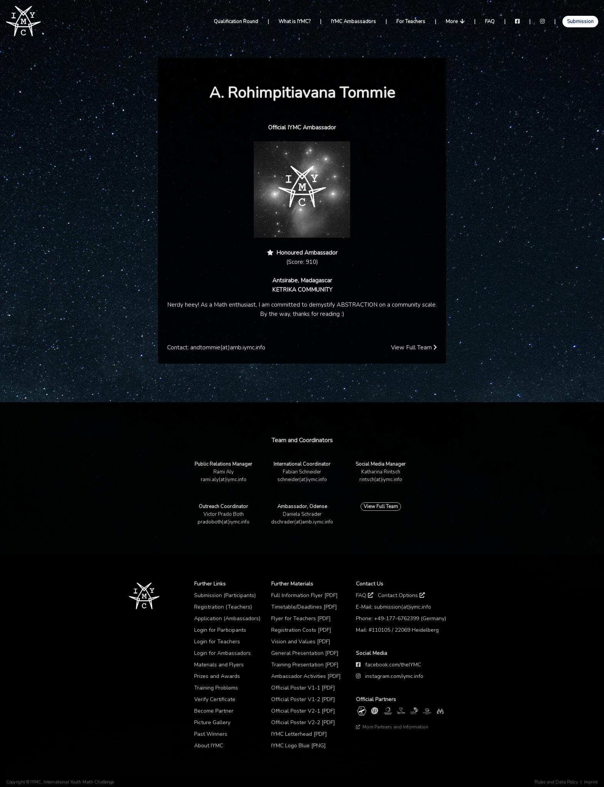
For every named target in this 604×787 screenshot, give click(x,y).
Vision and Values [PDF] (301, 641)
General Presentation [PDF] (305, 653)
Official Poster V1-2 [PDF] (303, 699)
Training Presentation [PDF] (305, 664)
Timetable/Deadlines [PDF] (304, 607)
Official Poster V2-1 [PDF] (303, 711)
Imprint (591, 782)
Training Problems (216, 687)
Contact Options (401, 595)
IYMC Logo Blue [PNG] (298, 745)
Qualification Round (236, 21)
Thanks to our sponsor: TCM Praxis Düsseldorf (403, 738)
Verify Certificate (214, 699)
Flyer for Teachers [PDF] (301, 618)
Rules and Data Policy (556, 782)
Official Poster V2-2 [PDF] (303, 722)
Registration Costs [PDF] (301, 630)
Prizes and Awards (217, 676)
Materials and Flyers (219, 664)
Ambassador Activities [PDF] (306, 676)
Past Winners (210, 734)
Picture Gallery (212, 722)
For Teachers (410, 21)
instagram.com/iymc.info (394, 676)
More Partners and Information (392, 727)
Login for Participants (220, 630)
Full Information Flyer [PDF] (304, 595)
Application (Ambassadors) (227, 618)
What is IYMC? (294, 21)
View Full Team (414, 347)
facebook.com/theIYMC (393, 664)
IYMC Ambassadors (353, 21)
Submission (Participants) (225, 595)
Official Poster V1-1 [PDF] (303, 687)
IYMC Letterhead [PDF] (299, 734)
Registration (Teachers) (223, 607)
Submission (580, 21)
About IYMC (208, 745)
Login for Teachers (217, 641)
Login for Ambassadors (222, 653)
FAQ (490, 21)
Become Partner (213, 711)
